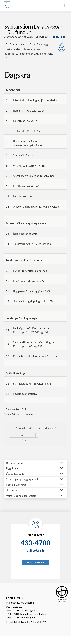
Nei (23, 439)
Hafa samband (35, 562)
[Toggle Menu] (35, 5)
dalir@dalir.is (35, 550)
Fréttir (59, 36)
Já (21, 435)
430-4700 (35, 543)
